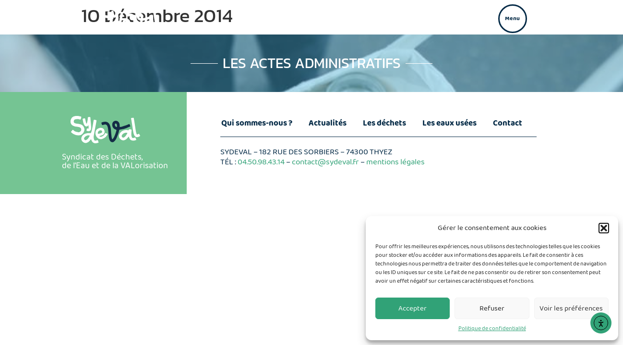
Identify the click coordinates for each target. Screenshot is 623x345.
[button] (604, 228)
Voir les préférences (571, 308)
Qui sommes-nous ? (256, 123)
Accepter (412, 308)
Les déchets (384, 123)
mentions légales (395, 162)
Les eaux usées (449, 123)
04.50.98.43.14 (261, 162)
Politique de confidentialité (492, 328)
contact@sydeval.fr (325, 162)
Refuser (491, 308)
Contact (507, 123)
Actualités (328, 123)
